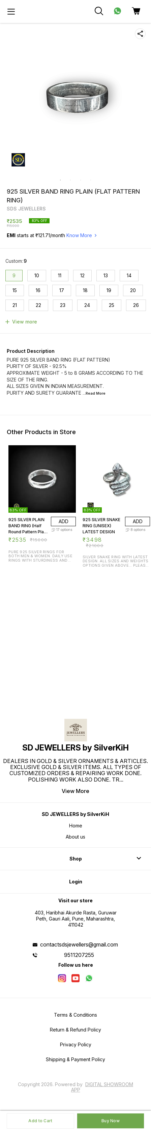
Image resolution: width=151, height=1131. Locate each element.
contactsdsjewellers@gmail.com (79, 944)
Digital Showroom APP (102, 1087)
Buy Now (110, 1120)
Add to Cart (40, 1120)
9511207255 (79, 955)
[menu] (11, 11)
